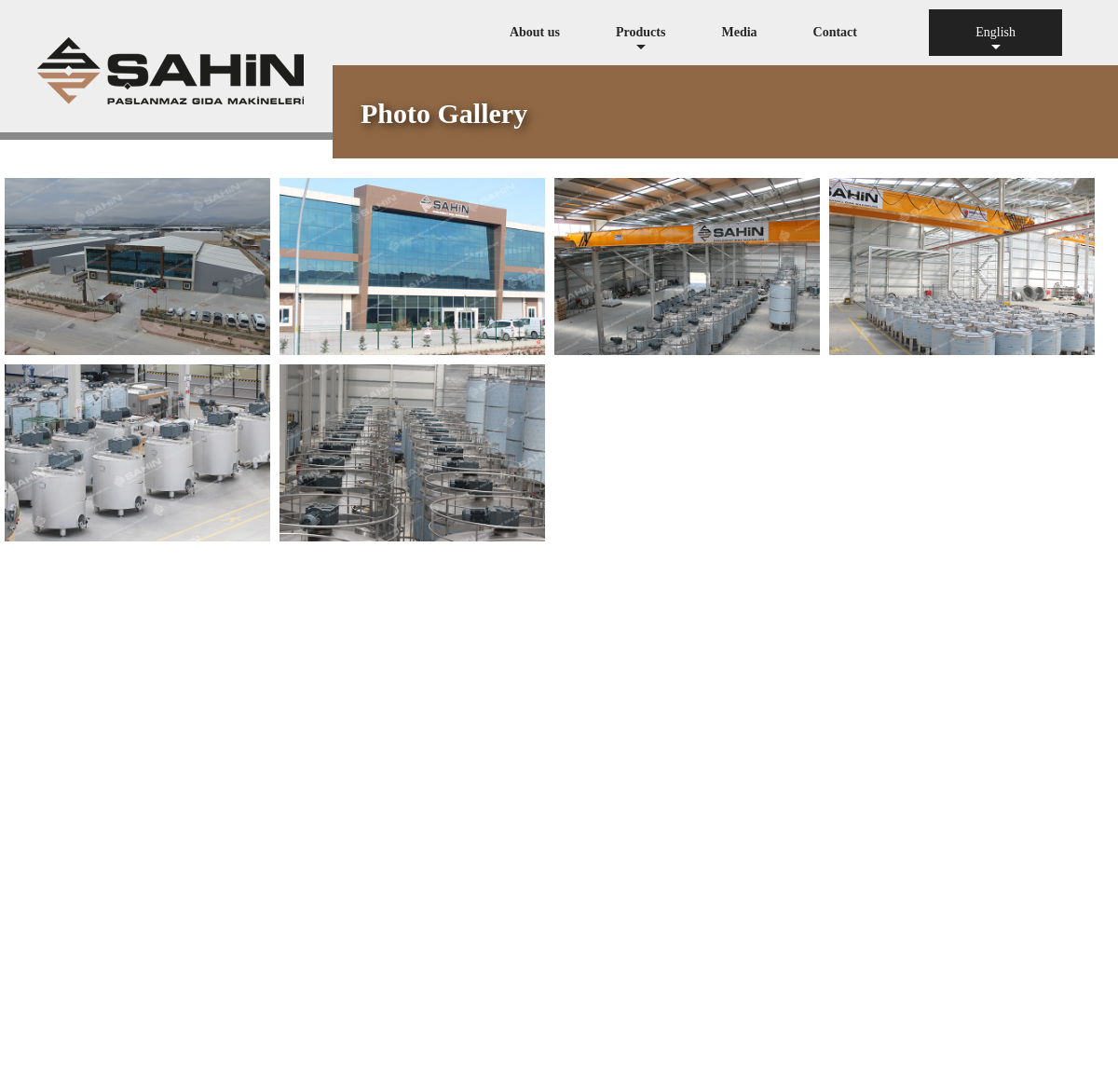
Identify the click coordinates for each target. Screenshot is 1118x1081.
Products (640, 40)
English (995, 40)
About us (535, 32)
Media (739, 32)
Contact (835, 32)
